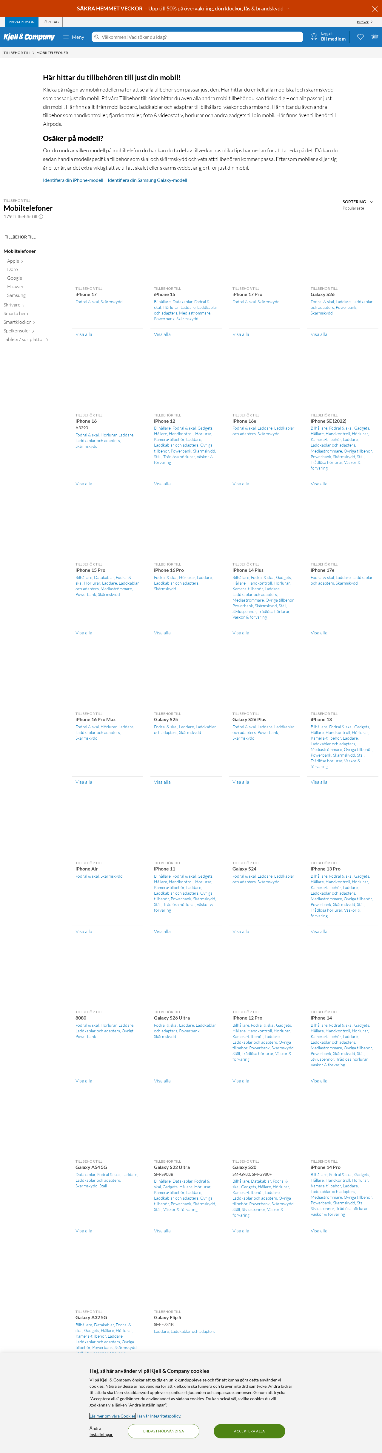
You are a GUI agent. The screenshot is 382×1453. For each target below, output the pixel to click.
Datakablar (182, 301)
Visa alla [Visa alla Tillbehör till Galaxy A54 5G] (84, 1231)
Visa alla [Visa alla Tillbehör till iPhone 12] (162, 484)
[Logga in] (328, 36)
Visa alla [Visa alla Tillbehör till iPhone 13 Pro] (319, 931)
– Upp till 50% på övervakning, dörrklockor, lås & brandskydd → (184, 8)
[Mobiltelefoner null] (34, 252)
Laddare (188, 307)
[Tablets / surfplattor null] (34, 340)
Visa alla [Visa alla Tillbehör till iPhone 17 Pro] (240, 334)
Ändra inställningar (101, 1431)
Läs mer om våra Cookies (112, 1415)
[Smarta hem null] (34, 314)
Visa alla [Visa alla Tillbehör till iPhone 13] (319, 782)
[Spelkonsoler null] (34, 332)
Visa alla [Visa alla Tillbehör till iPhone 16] (84, 484)
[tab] (21, 22)
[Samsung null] (36, 296)
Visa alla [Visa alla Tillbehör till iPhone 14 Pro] (319, 1231)
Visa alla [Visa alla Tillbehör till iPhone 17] (84, 334)
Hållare (160, 433)
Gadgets (205, 427)
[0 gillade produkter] (360, 36)
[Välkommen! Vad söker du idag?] (201, 37)
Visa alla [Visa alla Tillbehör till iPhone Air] (84, 931)
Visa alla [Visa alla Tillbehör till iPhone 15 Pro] (84, 633)
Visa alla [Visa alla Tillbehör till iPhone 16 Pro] (162, 633)
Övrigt (127, 1030)
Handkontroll (181, 433)
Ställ (157, 456)
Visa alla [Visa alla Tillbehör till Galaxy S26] (319, 334)
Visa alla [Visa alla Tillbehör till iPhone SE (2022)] (319, 484)
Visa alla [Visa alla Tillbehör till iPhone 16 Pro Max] (84, 782)
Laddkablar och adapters (98, 440)
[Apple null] (36, 262)
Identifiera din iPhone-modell (73, 180)
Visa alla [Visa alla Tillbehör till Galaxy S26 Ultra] (162, 1081)
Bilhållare (162, 301)
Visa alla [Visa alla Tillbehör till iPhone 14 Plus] (240, 633)
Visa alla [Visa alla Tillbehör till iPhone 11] (162, 931)
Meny (73, 37)
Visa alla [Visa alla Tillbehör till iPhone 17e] (319, 633)
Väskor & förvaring (249, 616)
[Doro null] (36, 270)
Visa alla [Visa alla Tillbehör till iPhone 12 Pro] (240, 1081)
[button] (40, 216)
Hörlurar (171, 307)
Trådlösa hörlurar (179, 456)
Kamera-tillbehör (169, 439)
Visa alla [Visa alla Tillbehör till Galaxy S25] (162, 782)
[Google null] (36, 279)
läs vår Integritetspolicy (158, 1415)
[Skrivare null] (34, 306)
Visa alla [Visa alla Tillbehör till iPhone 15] (162, 334)
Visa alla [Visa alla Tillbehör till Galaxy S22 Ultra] (162, 1231)
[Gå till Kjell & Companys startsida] (31, 37)
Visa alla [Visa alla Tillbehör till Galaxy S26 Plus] (240, 782)
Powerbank (164, 318)
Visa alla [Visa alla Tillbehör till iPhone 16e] (240, 484)
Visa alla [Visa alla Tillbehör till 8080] (84, 1081)
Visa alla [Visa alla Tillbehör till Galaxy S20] (240, 1231)
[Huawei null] (36, 288)
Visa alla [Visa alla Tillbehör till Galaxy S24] (240, 931)
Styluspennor (244, 611)
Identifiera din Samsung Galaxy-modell (147, 180)
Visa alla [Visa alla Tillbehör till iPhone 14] (319, 1081)
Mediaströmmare (194, 312)
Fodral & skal (87, 301)
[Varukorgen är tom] (375, 36)
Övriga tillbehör (358, 450)
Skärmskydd (112, 301)
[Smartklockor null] (34, 323)
